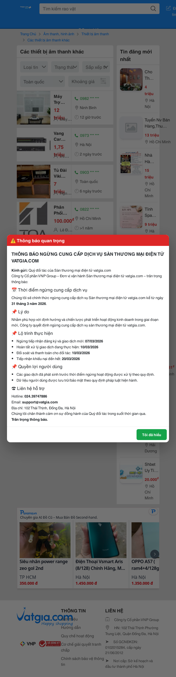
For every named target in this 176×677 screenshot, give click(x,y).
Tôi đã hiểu (151, 434)
